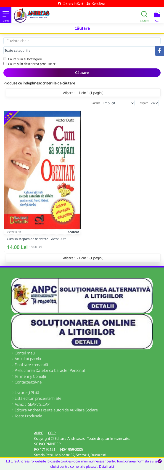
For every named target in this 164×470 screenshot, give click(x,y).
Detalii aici (106, 466)
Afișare (144, 103)
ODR (52, 432)
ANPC (38, 432)
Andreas (73, 232)
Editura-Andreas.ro (70, 438)
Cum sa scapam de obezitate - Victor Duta (36, 239)
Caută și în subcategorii (22, 59)
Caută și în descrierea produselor (29, 64)
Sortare (96, 103)
